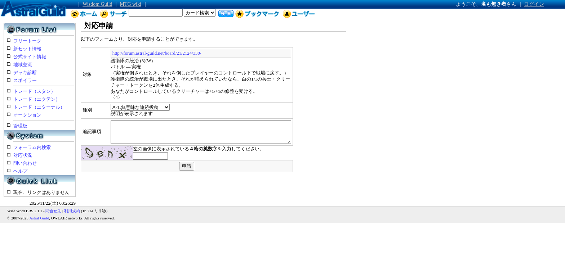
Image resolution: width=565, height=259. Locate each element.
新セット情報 (27, 48)
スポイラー (25, 80)
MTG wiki (131, 4)
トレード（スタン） (34, 91)
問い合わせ (25, 163)
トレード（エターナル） (39, 107)
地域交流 (22, 64)
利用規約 (72, 211)
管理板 (20, 125)
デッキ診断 (25, 72)
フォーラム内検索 (32, 147)
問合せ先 (53, 211)
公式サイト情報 (29, 56)
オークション (27, 115)
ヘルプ (20, 171)
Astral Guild (39, 218)
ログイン (534, 4)
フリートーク (27, 41)
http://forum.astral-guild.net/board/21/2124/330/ (136, 53)
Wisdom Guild (97, 4)
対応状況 (22, 155)
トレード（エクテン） (36, 99)
